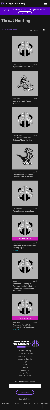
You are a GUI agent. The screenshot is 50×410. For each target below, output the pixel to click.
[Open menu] (45, 4)
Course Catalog (25, 351)
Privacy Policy (25, 373)
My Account (25, 370)
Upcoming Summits (25, 359)
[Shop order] (29, 30)
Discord (35, 403)
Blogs (25, 362)
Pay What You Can (25, 356)
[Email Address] (25, 386)
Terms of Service (25, 376)
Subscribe (25, 392)
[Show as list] (47, 30)
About (25, 364)
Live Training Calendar (25, 353)
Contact (25, 367)
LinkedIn (18, 403)
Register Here (25, 13)
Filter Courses (9, 30)
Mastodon (5, 403)
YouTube (27, 403)
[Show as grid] (43, 30)
